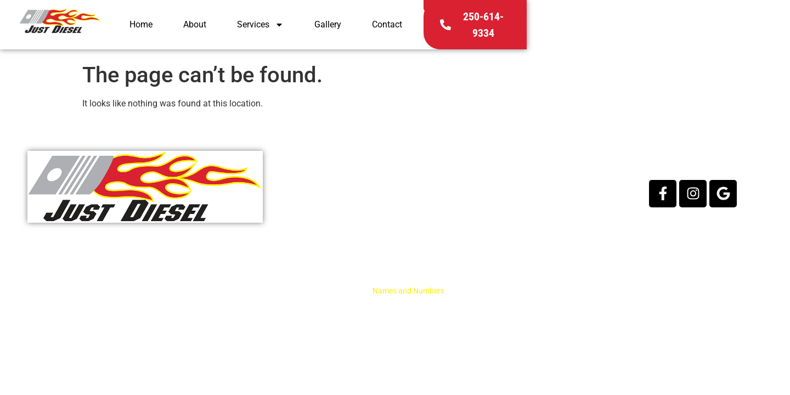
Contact (597, 28)
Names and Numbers (408, 290)
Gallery (537, 28)
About (404, 28)
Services (470, 28)
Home (351, 28)
